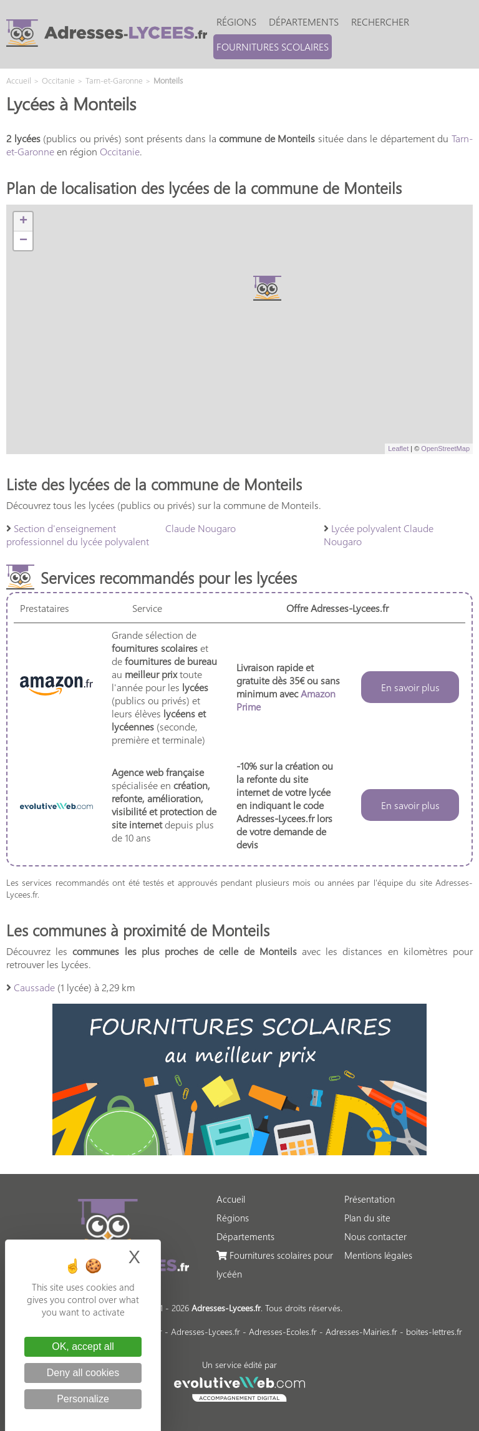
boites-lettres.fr (434, 1331)
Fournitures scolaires (272, 46)
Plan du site (367, 1217)
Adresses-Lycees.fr (205, 1331)
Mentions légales (378, 1255)
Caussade (34, 987)
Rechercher (380, 21)
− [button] (23, 240)
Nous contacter (375, 1236)
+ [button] (23, 221)
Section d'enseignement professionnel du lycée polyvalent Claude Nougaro (121, 534)
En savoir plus (410, 687)
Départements (304, 21)
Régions (236, 21)
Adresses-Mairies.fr (361, 1331)
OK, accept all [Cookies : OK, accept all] (83, 1346)
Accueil (230, 1199)
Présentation (369, 1199)
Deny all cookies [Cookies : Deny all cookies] (83, 1372)
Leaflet (398, 448)
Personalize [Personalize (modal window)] (83, 1399)
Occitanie (120, 151)
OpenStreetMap (445, 448)
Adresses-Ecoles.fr (283, 1331)
